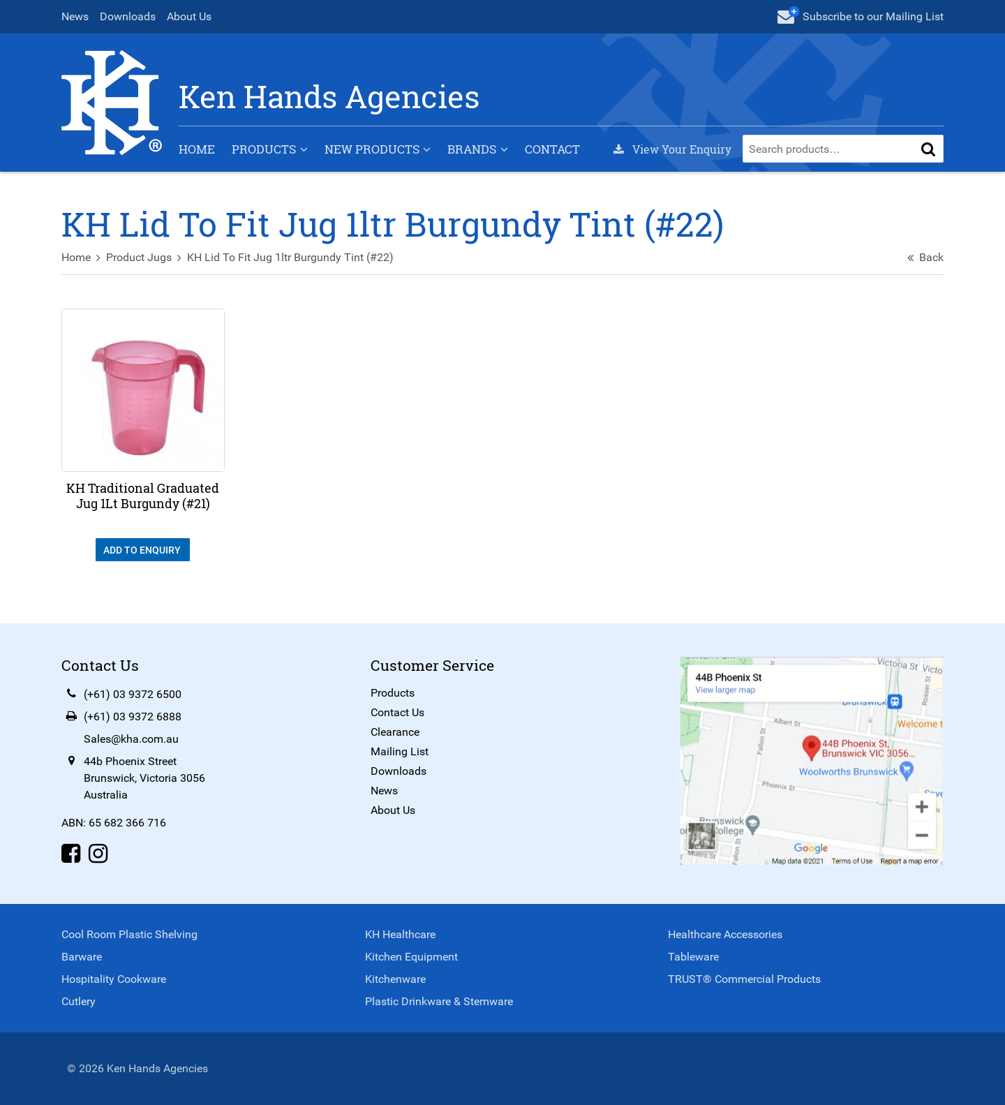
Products (264, 149)
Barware (81, 956)
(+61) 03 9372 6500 (132, 694)
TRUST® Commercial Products (744, 979)
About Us (189, 16)
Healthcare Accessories (725, 934)
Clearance (395, 732)
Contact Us (397, 712)
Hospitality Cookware (113, 979)
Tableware (693, 956)
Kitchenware (395, 979)
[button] (928, 149)
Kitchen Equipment (411, 956)
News (75, 16)
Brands (471, 149)
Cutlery (78, 1001)
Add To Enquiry (143, 550)
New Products (372, 149)
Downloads (128, 16)
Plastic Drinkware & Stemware (439, 1001)
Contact (552, 149)
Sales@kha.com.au (131, 739)
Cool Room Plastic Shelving (129, 934)
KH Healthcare (400, 934)
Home (197, 149)
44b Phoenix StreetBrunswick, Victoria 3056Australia (144, 778)
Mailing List (400, 751)
